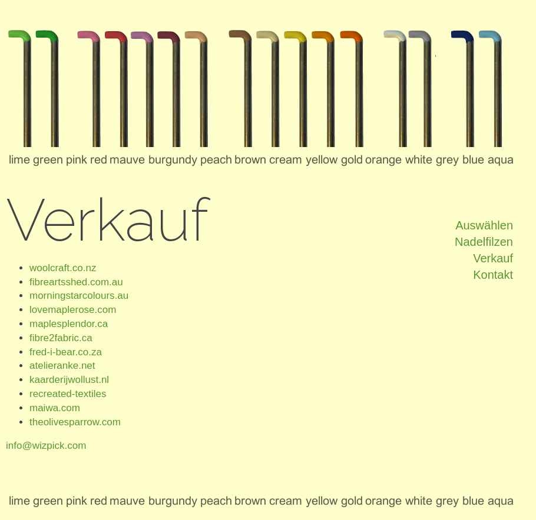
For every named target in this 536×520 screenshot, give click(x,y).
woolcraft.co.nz (62, 268)
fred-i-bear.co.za (65, 352)
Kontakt (493, 275)
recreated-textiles (67, 393)
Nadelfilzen (484, 242)
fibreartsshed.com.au (76, 282)
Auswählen (484, 225)
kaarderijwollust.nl (69, 379)
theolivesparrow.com (75, 422)
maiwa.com (54, 408)
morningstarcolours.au (78, 295)
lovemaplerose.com (72, 309)
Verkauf (493, 258)
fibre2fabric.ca (60, 338)
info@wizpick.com (46, 445)
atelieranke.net (62, 365)
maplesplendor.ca (68, 323)
